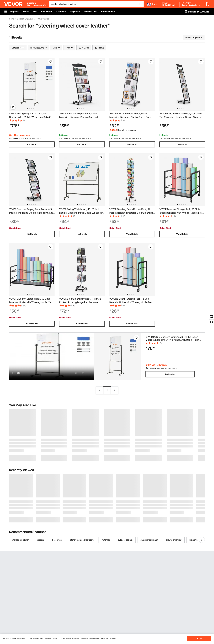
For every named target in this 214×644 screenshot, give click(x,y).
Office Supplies (43, 19)
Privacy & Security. (111, 638)
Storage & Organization (25, 19)
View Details (132, 234)
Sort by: (188, 37)
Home (11, 19)
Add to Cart (31, 144)
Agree (199, 638)
